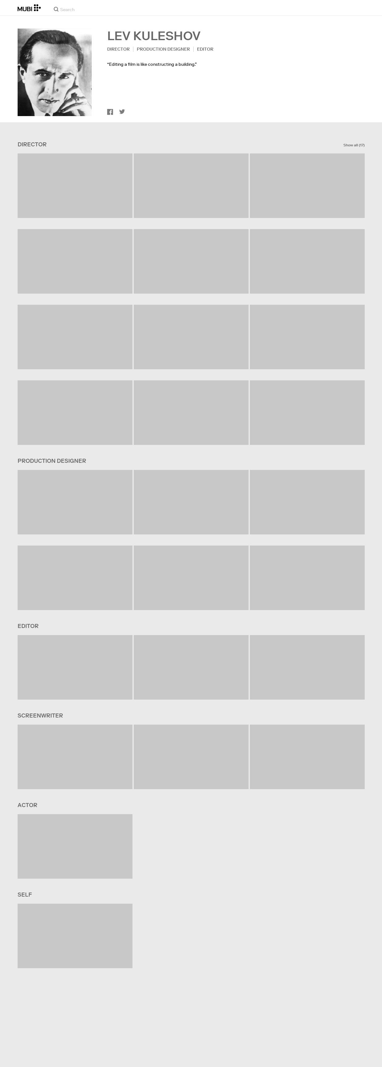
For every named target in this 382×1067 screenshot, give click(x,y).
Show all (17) (354, 145)
